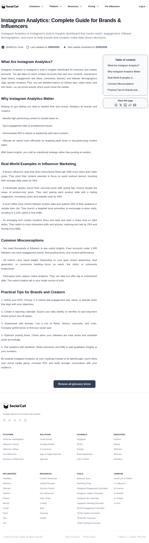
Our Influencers (47, 493)
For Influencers (112, 6)
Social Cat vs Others (123, 478)
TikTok (80, 444)
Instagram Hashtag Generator (90, 503)
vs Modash (119, 493)
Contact (43, 503)
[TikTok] (9, 420)
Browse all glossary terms (74, 384)
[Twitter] (20, 420)
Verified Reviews (47, 483)
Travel (5, 508)
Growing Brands (47, 444)
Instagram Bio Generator (88, 498)
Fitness (6, 498)
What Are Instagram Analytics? (123, 65)
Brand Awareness (85, 454)
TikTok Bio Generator (86, 518)
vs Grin (117, 503)
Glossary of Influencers (13, 459)
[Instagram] (4, 420)
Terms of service (72, 537)
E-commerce (45, 449)
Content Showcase (48, 478)
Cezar (20, 47)
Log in (143, 6)
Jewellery (118, 459)
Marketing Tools (84, 483)
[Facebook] (14, 420)
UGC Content (83, 459)
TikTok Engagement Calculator (90, 508)
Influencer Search (11, 444)
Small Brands (46, 439)
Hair (5, 518)
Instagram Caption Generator (90, 493)
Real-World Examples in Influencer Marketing (120, 78)
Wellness (118, 449)
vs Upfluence (120, 483)
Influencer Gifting (10, 449)
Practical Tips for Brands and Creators (123, 90)
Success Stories (47, 488)
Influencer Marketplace (13, 439)
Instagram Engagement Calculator (92, 488)
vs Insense (119, 488)
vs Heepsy (118, 498)
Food (5, 513)
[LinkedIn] (25, 420)
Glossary (44, 513)
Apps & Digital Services (50, 454)
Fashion (117, 439)
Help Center (45, 498)
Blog (42, 508)
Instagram (81, 439)
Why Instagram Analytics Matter (124, 71)
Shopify (80, 449)
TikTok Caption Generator (88, 513)
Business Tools (83, 478)
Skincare (118, 454)
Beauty (117, 444)
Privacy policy (89, 537)
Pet (4, 523)
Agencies (44, 459)
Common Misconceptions (121, 84)
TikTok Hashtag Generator (89, 523)
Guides (43, 518)
